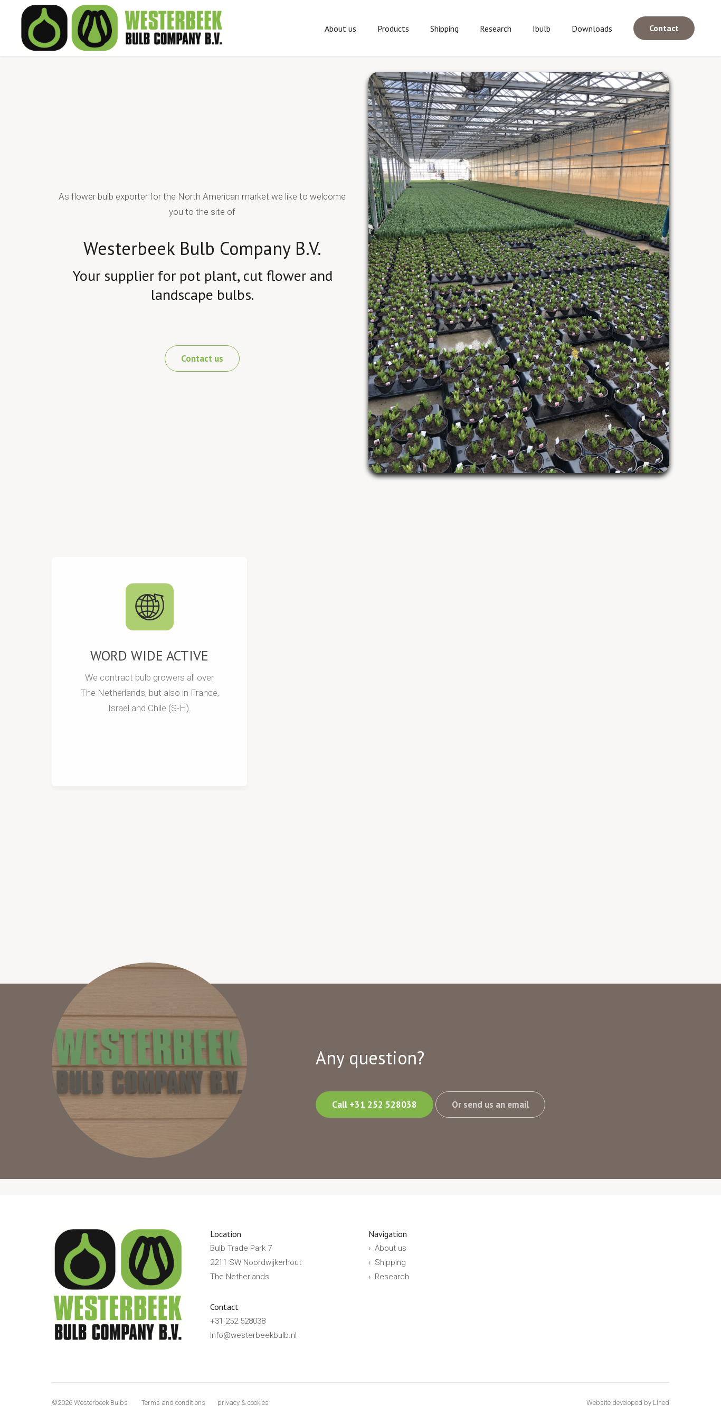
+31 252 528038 (237, 1321)
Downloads (592, 28)
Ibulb (542, 28)
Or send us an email (490, 1104)
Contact (664, 28)
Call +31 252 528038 (374, 1104)
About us (340, 28)
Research (495, 28)
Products (393, 28)
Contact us (202, 358)
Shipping (444, 28)
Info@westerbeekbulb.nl (253, 1335)
